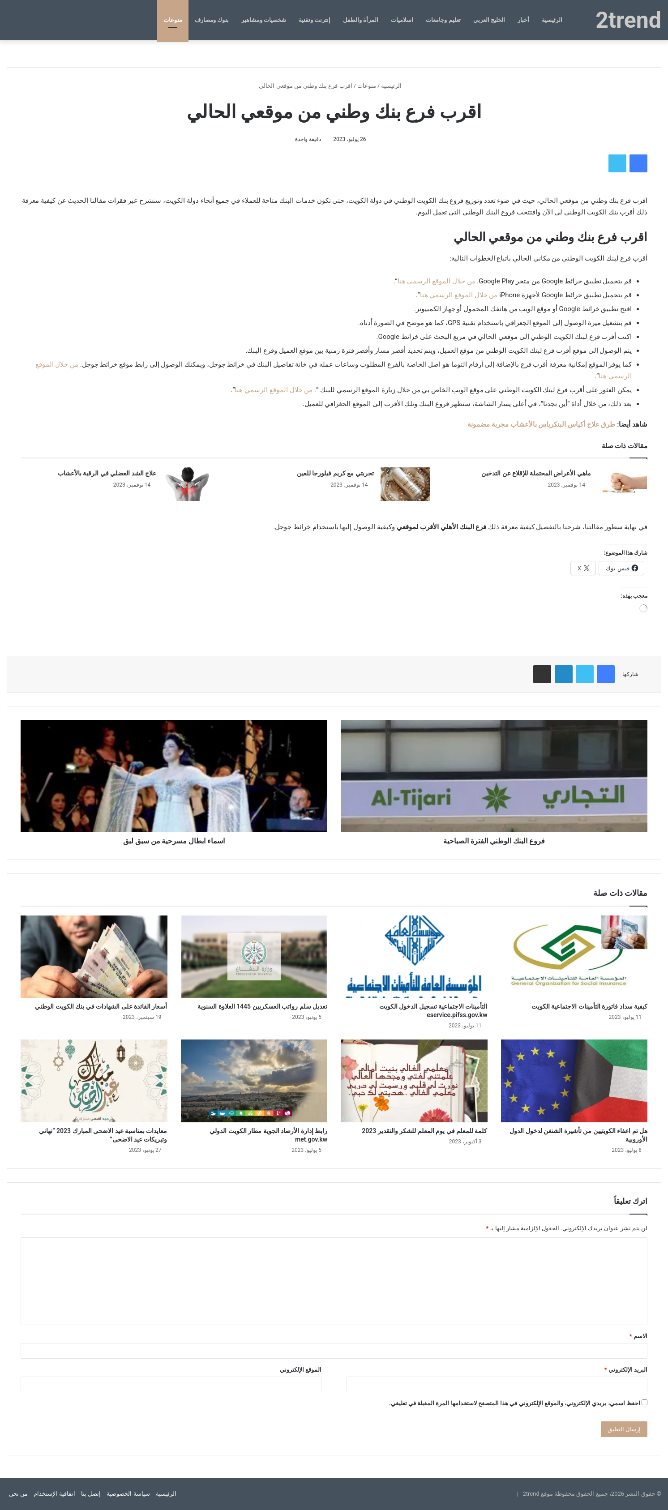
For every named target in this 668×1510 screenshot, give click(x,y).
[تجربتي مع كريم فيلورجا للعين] (405, 484)
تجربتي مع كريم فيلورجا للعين (335, 473)
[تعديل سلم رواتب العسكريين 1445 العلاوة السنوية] (254, 956)
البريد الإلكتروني (625, 1369)
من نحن (18, 1493)
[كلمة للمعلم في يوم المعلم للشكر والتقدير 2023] (414, 1080)
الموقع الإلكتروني (300, 1369)
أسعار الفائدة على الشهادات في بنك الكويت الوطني (101, 1006)
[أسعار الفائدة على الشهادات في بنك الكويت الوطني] (94, 956)
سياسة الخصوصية (128, 1493)
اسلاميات (402, 20)
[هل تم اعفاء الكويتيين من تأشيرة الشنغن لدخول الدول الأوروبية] (574, 1080)
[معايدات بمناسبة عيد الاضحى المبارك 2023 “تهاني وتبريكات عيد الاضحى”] (94, 1080)
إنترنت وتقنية (314, 20)
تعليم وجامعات (443, 20)
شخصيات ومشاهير (263, 20)
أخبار (523, 20)
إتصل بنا (91, 1493)
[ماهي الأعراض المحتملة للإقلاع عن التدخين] (622, 484)
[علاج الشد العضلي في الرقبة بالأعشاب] (187, 484)
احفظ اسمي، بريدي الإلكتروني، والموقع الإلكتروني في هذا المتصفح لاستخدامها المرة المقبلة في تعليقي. (514, 1403)
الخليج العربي (489, 20)
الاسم (638, 1336)
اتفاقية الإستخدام (54, 1493)
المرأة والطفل (360, 20)
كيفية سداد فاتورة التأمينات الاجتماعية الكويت (589, 1006)
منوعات (172, 20)
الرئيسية (552, 20)
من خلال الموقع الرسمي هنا (436, 281)
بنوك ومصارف (212, 20)
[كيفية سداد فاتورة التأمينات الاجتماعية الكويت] (574, 956)
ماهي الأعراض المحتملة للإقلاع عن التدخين (536, 473)
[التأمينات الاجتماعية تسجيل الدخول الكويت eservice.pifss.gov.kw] (414, 956)
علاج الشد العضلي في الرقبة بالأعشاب (107, 473)
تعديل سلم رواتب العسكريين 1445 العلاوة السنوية (262, 1006)
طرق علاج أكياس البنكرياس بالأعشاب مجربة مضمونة (541, 424)
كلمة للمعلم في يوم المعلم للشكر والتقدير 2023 (424, 1130)
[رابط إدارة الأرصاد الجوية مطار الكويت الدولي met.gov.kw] (254, 1080)
